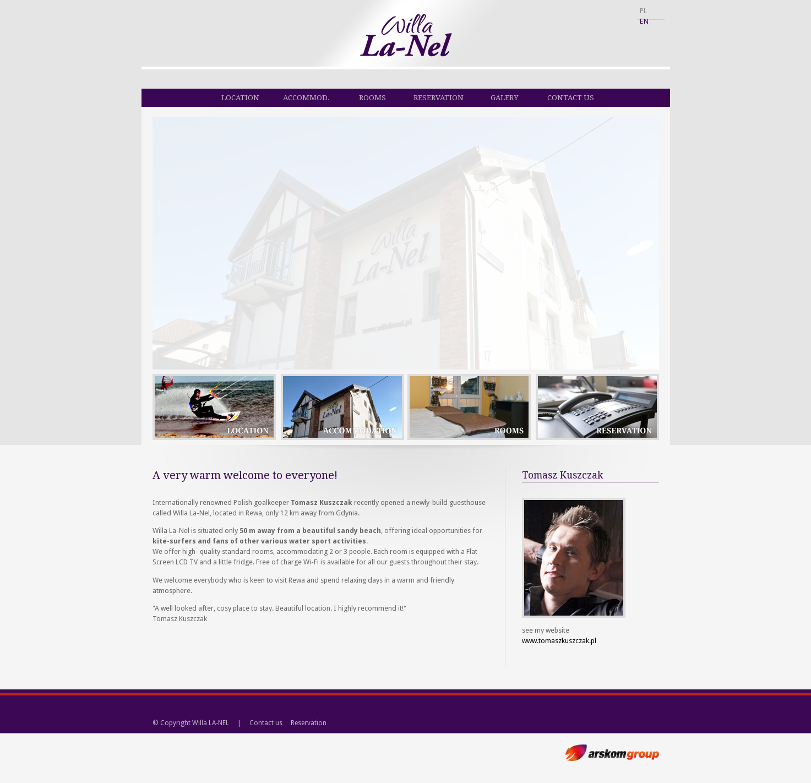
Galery (505, 98)
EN (644, 21)
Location (240, 98)
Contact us (570, 98)
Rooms (372, 98)
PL (643, 11)
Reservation (438, 98)
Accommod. (306, 98)
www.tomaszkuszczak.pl (559, 641)
